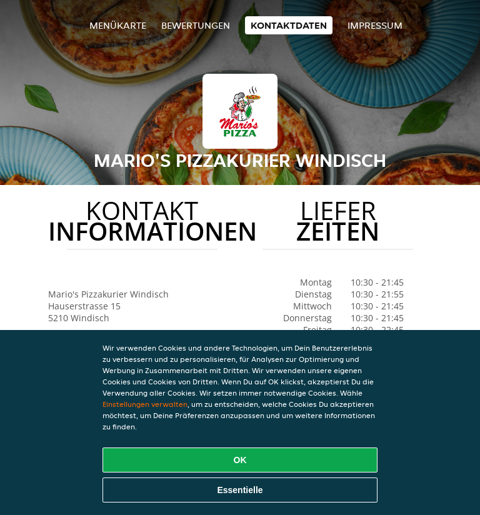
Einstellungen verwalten (145, 404)
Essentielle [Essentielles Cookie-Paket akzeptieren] (239, 490)
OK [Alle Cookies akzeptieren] (240, 460)
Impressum (375, 25)
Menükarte (117, 25)
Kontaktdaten (289, 25)
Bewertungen (195, 25)
